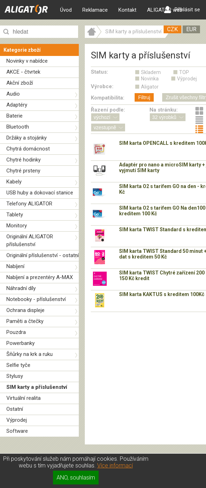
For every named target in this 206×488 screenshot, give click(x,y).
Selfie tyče (18, 365)
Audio (13, 94)
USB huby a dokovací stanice (39, 192)
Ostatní (14, 409)
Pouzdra (16, 332)
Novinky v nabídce (27, 61)
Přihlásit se (182, 9)
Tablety (14, 214)
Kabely (14, 181)
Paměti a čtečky (24, 321)
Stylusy (14, 376)
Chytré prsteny (23, 171)
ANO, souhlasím (76, 477)
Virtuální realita (23, 398)
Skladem (151, 72)
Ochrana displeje (25, 310)
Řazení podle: (108, 110)
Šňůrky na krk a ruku (29, 354)
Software (17, 431)
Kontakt (127, 10)
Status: (99, 72)
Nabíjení (15, 266)
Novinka (150, 78)
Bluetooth (17, 127)
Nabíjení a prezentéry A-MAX (39, 277)
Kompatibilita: (107, 98)
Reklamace (95, 10)
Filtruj (144, 97)
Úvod (66, 10)
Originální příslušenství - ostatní (42, 255)
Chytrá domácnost (28, 149)
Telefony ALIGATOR (29, 203)
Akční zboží (19, 83)
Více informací (115, 465)
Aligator (150, 87)
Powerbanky (20, 343)
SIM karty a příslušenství (36, 387)
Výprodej (16, 420)
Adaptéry (16, 105)
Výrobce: (102, 86)
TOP (184, 72)
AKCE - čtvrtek (23, 72)
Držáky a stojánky (26, 138)
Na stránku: (163, 110)
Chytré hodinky (23, 160)
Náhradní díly (21, 288)
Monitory (16, 225)
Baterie (14, 116)
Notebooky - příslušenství (36, 299)
